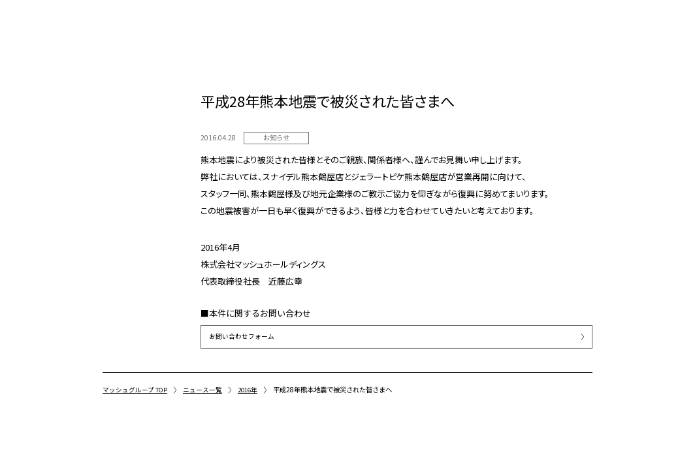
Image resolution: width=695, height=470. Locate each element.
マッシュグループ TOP (136, 389)
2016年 (251, 389)
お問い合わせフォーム (241, 336)
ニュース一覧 (205, 389)
